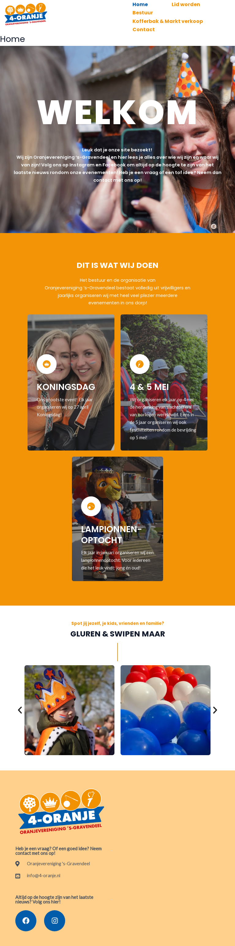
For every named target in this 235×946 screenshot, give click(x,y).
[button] (19, 703)
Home (141, 3)
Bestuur (144, 10)
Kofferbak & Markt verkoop (169, 17)
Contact (145, 23)
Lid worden (189, 3)
